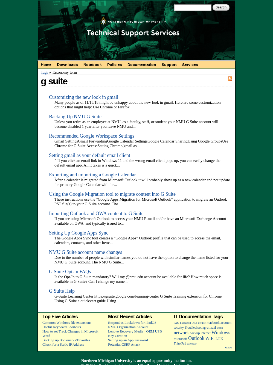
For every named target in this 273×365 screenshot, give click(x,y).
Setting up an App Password (128, 340)
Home (46, 65)
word (220, 327)
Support (169, 65)
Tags (44, 72)
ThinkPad (180, 343)
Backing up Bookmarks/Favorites (66, 340)
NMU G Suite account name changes (85, 252)
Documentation (141, 65)
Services (190, 65)
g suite (202, 322)
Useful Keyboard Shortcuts (61, 327)
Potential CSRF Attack (124, 344)
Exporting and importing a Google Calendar (92, 174)
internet (206, 333)
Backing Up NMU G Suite (75, 116)
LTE (219, 338)
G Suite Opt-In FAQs (70, 271)
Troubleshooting (195, 328)
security (179, 328)
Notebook (92, 65)
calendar (192, 343)
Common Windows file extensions (66, 323)
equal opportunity (157, 360)
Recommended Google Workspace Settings (91, 136)
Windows (220, 332)
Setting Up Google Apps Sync (78, 233)
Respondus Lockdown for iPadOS (132, 323)
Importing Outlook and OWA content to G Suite (96, 213)
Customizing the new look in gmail (83, 97)
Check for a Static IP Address (63, 344)
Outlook (196, 338)
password (185, 322)
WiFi (210, 338)
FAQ (176, 322)
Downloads (67, 65)
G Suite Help (62, 291)
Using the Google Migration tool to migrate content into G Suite (112, 194)
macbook (213, 323)
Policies (114, 65)
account (225, 323)
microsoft (180, 339)
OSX (195, 322)
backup (195, 333)
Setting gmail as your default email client (89, 155)
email (211, 327)
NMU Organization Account (128, 327)
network (181, 332)
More (228, 348)
